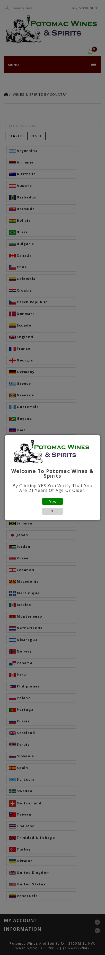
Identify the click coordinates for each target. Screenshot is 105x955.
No (53, 511)
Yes (52, 501)
